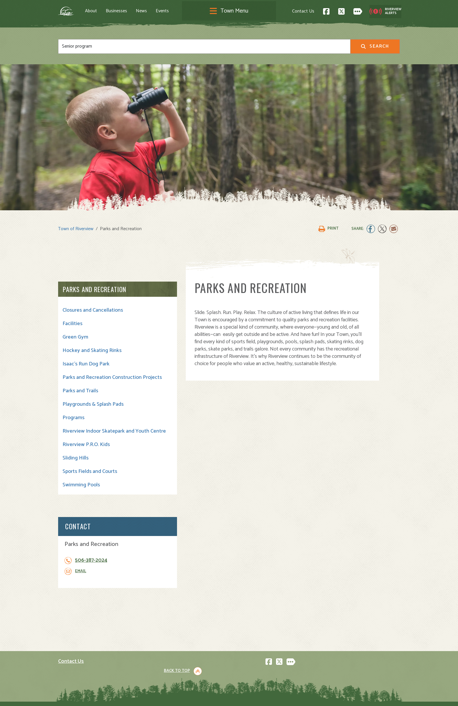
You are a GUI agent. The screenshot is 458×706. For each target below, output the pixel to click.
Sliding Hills (76, 471)
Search (375, 48)
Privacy (139, 696)
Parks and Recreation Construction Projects (87, 381)
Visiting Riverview (164, 628)
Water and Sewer (250, 666)
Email (343, 336)
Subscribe (71, 664)
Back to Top (375, 571)
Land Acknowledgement (80, 696)
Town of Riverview (75, 229)
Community (245, 628)
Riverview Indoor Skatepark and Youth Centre (94, 441)
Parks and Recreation (94, 290)
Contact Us (286, 12)
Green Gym (75, 337)
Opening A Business (167, 640)
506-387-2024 (354, 325)
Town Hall (243, 621)
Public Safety (247, 640)
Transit (240, 653)
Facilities (72, 324)
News (158, 11)
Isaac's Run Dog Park (86, 364)
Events (178, 11)
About (108, 11)
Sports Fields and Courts (90, 485)
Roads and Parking (252, 647)
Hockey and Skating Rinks (92, 351)
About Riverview (162, 621)
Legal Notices (117, 696)
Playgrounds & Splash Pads (93, 411)
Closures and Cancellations (93, 310)
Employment (158, 653)
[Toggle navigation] (229, 12)
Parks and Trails (80, 397)
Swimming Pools (81, 498)
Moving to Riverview (166, 634)
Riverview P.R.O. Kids (86, 458)
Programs (73, 424)
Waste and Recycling (254, 660)
